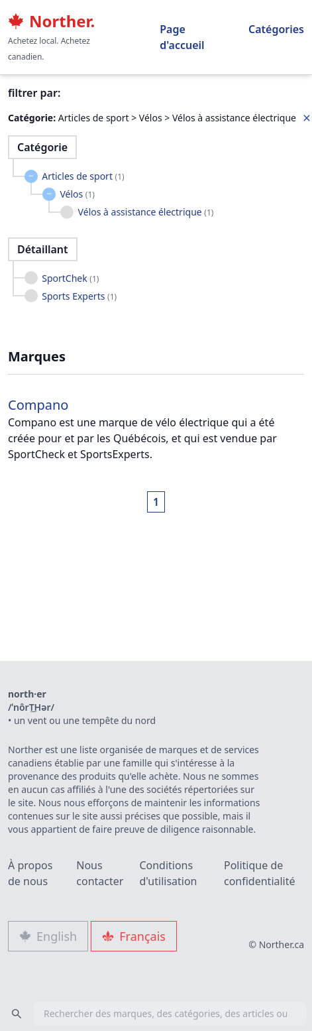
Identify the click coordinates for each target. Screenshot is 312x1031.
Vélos (77, 194)
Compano (38, 405)
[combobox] (156, 1014)
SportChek (70, 278)
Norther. (51, 21)
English (48, 936)
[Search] (16, 1014)
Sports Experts (79, 296)
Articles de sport (83, 176)
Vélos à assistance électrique (146, 212)
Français (134, 936)
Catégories (276, 29)
